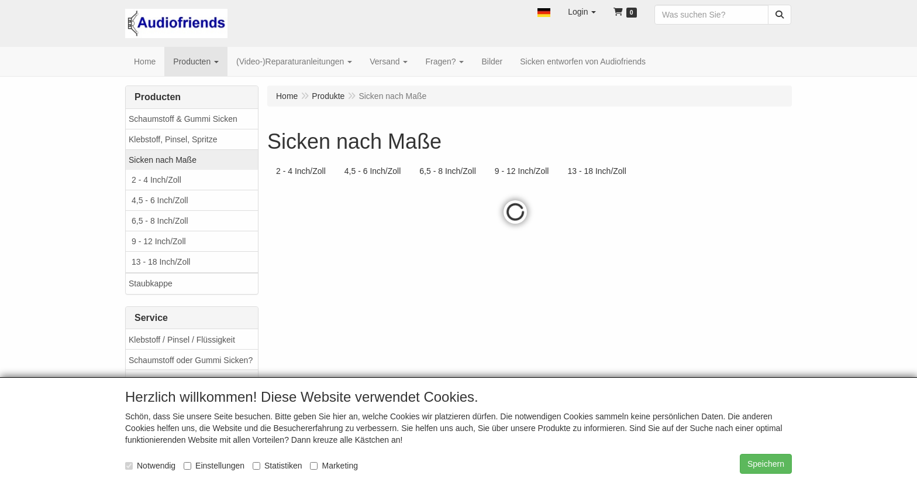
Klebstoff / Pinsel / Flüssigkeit (182, 339)
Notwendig (150, 465)
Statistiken (277, 465)
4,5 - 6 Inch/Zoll (160, 200)
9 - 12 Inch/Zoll (159, 241)
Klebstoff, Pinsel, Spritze (173, 139)
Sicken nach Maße (162, 160)
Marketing (333, 465)
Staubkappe (151, 283)
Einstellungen (214, 465)
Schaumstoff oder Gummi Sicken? (191, 360)
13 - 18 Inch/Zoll (161, 261)
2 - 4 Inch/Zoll (156, 179)
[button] (544, 11)
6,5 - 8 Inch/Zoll (160, 220)
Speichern (765, 464)
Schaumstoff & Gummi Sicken (183, 119)
